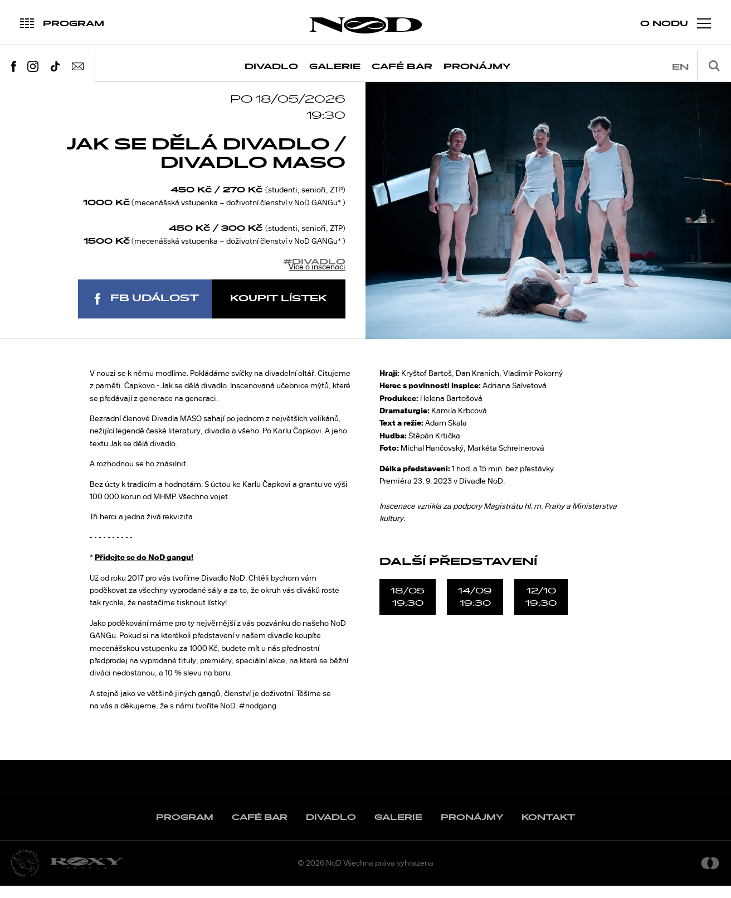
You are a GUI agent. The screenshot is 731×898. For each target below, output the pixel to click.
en (680, 67)
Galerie (334, 66)
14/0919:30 (475, 609)
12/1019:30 (541, 609)
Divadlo (271, 66)
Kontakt (548, 829)
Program (184, 829)
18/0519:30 (408, 609)
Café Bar (402, 66)
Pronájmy (477, 66)
